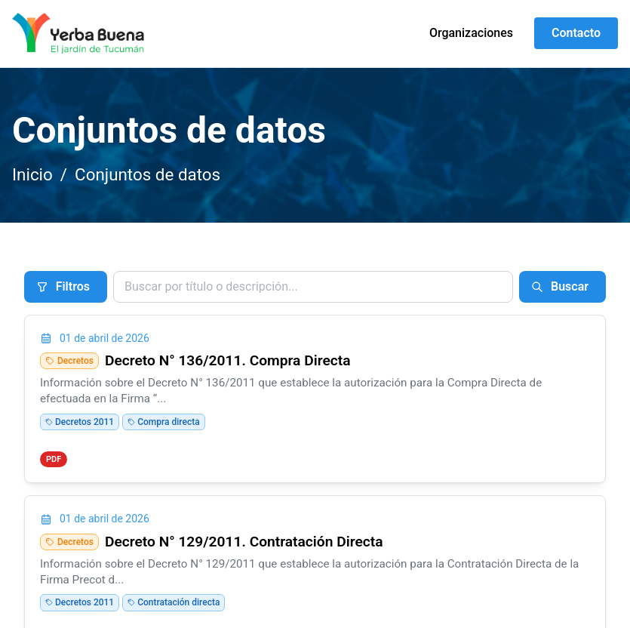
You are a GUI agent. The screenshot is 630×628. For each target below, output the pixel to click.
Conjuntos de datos (147, 174)
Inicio (32, 174)
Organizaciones (471, 33)
